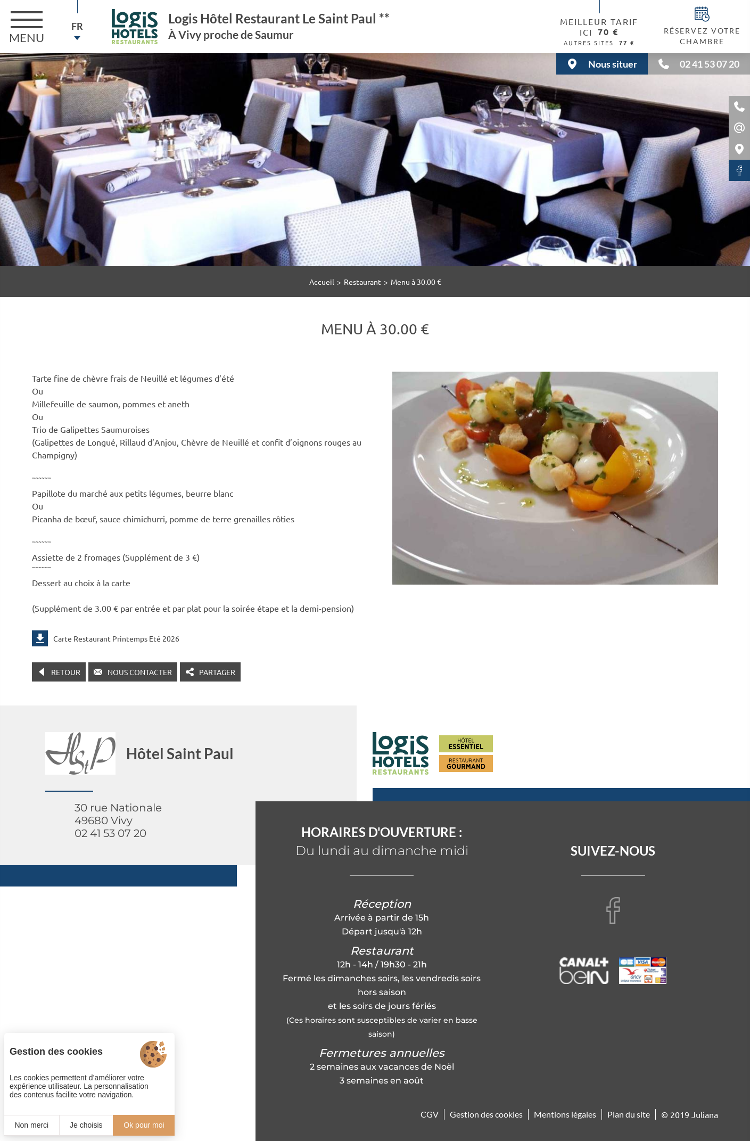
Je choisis (86, 1125)
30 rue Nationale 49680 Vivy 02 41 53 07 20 (118, 820)
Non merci (31, 1125)
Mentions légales (565, 1114)
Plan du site (628, 1114)
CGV (430, 1114)
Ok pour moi (143, 1125)
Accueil (321, 281)
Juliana (704, 1114)
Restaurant (362, 281)
